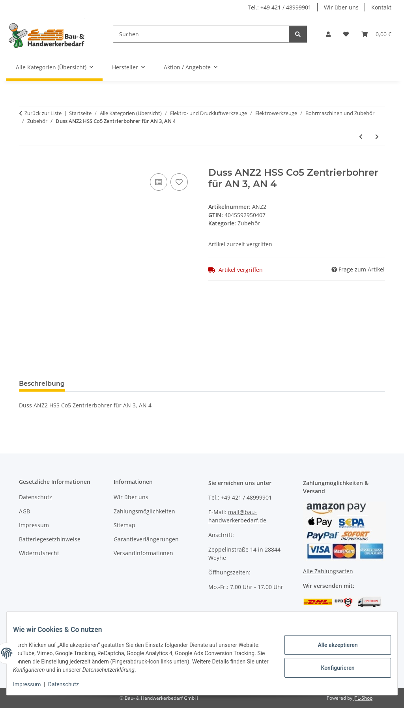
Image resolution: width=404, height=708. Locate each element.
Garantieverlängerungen (146, 539)
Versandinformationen (143, 553)
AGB (24, 511)
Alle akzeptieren (331, 646)
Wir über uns (341, 7)
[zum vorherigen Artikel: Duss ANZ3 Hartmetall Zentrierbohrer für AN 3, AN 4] (361, 136)
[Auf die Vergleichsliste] (158, 182)
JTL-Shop (363, 698)
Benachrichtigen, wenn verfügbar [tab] (190, 383)
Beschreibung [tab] (42, 383)
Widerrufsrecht (39, 553)
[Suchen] (201, 34)
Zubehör (249, 223)
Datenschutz (69, 684)
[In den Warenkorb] (25, 162)
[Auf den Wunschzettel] (179, 182)
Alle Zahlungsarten (328, 571)
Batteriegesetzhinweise (49, 539)
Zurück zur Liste (43, 113)
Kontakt (381, 7)
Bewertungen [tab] (100, 383)
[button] (328, 34)
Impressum (33, 684)
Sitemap (124, 525)
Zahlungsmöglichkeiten (144, 511)
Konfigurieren (331, 666)
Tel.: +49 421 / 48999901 (279, 7)
